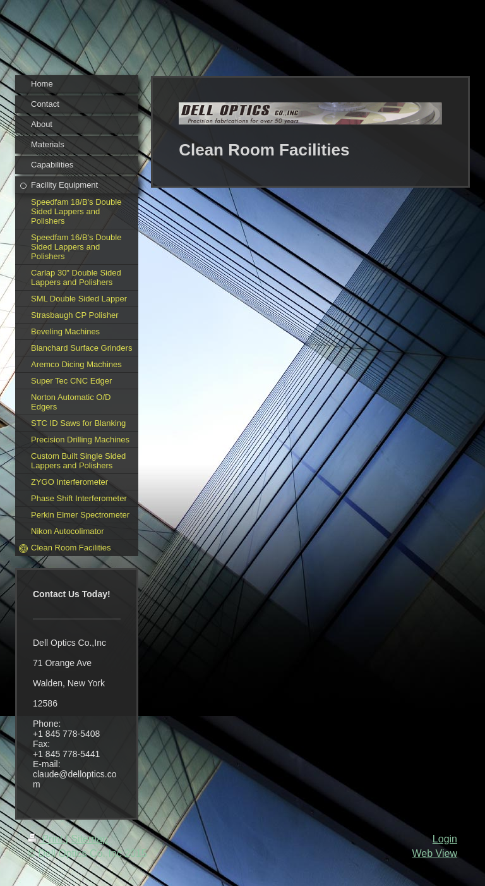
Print (47, 839)
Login (445, 839)
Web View (434, 853)
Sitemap (89, 839)
